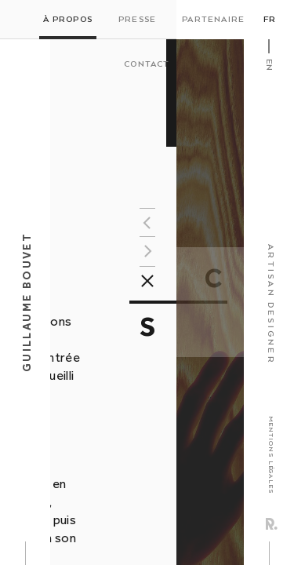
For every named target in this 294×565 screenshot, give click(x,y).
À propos (68, 19)
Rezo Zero (272, 524)
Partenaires (216, 19)
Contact (146, 64)
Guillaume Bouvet (26, 302)
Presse (137, 19)
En (269, 65)
